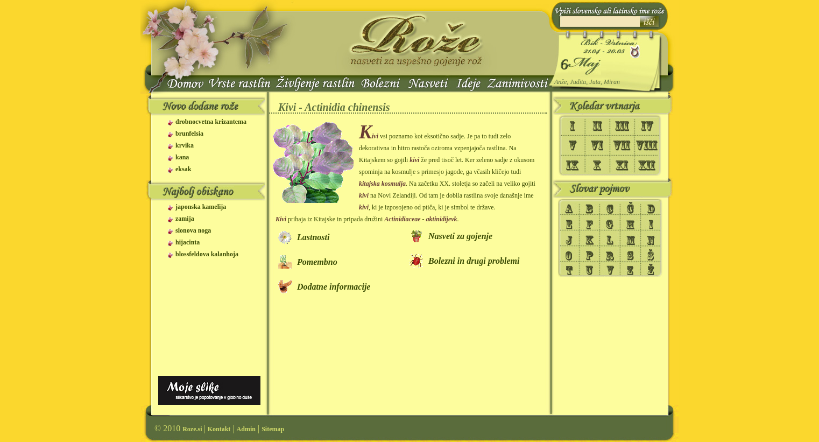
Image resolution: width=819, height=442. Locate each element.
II (597, 125)
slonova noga (193, 230)
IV (647, 125)
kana (182, 157)
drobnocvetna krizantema (210, 121)
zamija (184, 218)
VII (622, 145)
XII (647, 166)
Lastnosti (313, 237)
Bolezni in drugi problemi (473, 260)
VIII (647, 145)
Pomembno (317, 261)
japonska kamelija (200, 207)
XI (622, 166)
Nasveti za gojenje (460, 236)
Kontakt (219, 429)
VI (597, 145)
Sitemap (273, 429)
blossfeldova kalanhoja (206, 254)
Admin (246, 429)
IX (574, 166)
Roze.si (192, 429)
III (622, 125)
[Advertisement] (207, 325)
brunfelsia (189, 133)
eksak (183, 169)
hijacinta (187, 242)
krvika (184, 145)
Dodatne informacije (333, 286)
